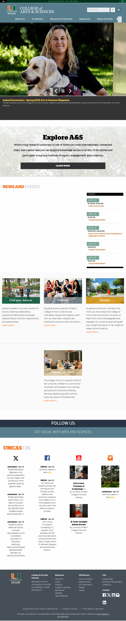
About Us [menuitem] (20, 19)
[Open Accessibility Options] (3, 1)
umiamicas (107, 492)
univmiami (12, 467)
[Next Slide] (70, 91)
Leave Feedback (61, 596)
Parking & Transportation (112, 582)
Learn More (63, 166)
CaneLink (59, 585)
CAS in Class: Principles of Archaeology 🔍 (79, 486)
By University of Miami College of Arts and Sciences (79, 495)
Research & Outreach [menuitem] (61, 19)
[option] (63, 71)
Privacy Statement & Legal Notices (93, 609)
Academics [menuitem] (37, 19)
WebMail (58, 593)
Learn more (8, 326)
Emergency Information (70, 609)
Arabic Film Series (96, 206)
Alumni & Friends (85, 579)
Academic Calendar (63, 588)
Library (82, 591)
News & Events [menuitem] (105, 19)
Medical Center (85, 582)
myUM (57, 582)
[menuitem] (120, 19)
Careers (82, 588)
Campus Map (107, 579)
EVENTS (21, 187)
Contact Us (106, 585)
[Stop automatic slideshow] (63, 91)
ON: (17, 448)
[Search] (113, 10)
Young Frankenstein (96, 220)
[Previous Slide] (56, 91)
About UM (59, 579)
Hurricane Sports (85, 585)
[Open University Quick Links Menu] (122, 1)
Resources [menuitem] (84, 19)
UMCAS (43, 467)
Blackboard (59, 591)
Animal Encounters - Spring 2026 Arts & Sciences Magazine (36, 100)
